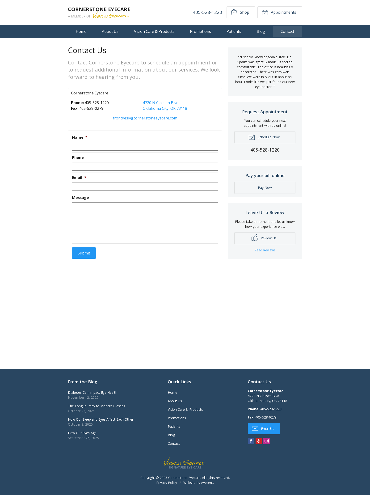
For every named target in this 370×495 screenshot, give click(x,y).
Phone (78, 157)
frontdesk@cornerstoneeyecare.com (145, 118)
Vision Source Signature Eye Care (185, 463)
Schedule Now (264, 137)
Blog (261, 31)
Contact (287, 31)
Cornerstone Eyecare (184, 477)
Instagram (266, 441)
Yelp (259, 441)
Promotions (200, 31)
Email (79, 177)
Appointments (279, 12)
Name (80, 137)
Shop (240, 12)
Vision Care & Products (154, 31)
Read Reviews (265, 250)
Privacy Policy (166, 482)
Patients (234, 31)
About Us (110, 31)
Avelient (207, 482)
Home (81, 31)
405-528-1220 (207, 12)
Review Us (264, 237)
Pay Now (265, 187)
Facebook (251, 441)
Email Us (263, 428)
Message (80, 197)
